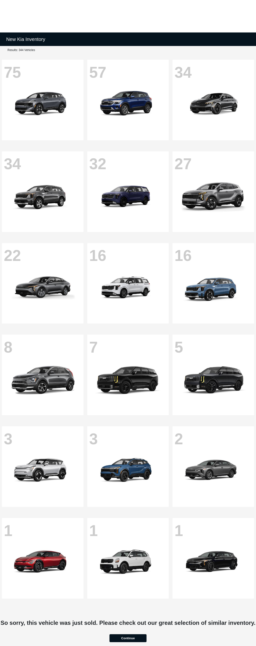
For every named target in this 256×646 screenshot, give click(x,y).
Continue (128, 638)
